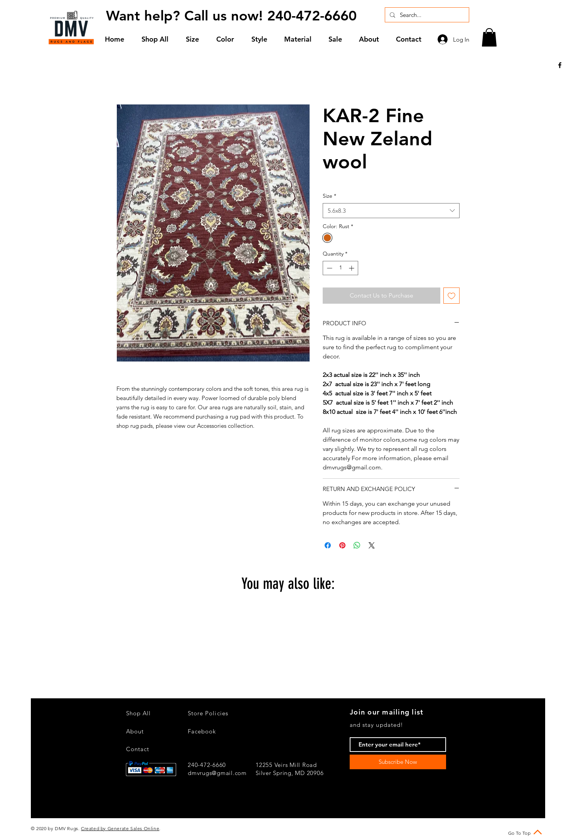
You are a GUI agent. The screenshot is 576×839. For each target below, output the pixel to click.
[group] (288, 650)
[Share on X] (371, 545)
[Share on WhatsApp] (357, 545)
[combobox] (391, 210)
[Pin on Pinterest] (342, 545)
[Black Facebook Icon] (560, 65)
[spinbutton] (340, 268)
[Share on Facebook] (327, 545)
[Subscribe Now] (398, 762)
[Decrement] (328, 268)
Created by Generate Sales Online (120, 828)
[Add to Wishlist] (451, 296)
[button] (195, 39)
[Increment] (352, 268)
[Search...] (426, 15)
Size (329, 195)
